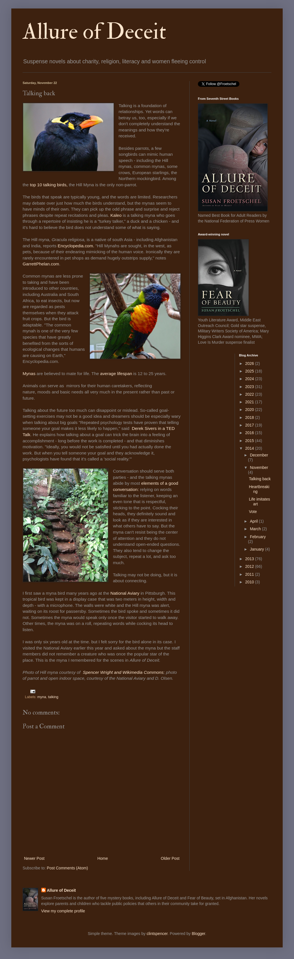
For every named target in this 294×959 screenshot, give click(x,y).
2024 (250, 378)
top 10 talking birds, (49, 184)
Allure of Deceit (94, 32)
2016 (250, 432)
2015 (250, 440)
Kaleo (116, 215)
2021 (250, 402)
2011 (250, 574)
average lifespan (116, 373)
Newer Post (34, 858)
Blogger (198, 933)
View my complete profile (63, 911)
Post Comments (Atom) (67, 868)
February (258, 536)
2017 (250, 425)
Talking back (260, 479)
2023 (250, 386)
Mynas (29, 373)
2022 (250, 394)
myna (41, 697)
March (256, 529)
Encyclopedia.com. (76, 245)
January (257, 549)
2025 (250, 371)
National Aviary (125, 593)
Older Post (170, 858)
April (254, 521)
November (259, 467)
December (259, 455)
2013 (250, 559)
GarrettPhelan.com (41, 263)
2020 (250, 409)
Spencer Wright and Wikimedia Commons (123, 672)
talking (53, 697)
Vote (253, 511)
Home (102, 858)
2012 (250, 566)
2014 (250, 448)
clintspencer (157, 933)
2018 (250, 417)
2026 (250, 363)
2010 (250, 582)
